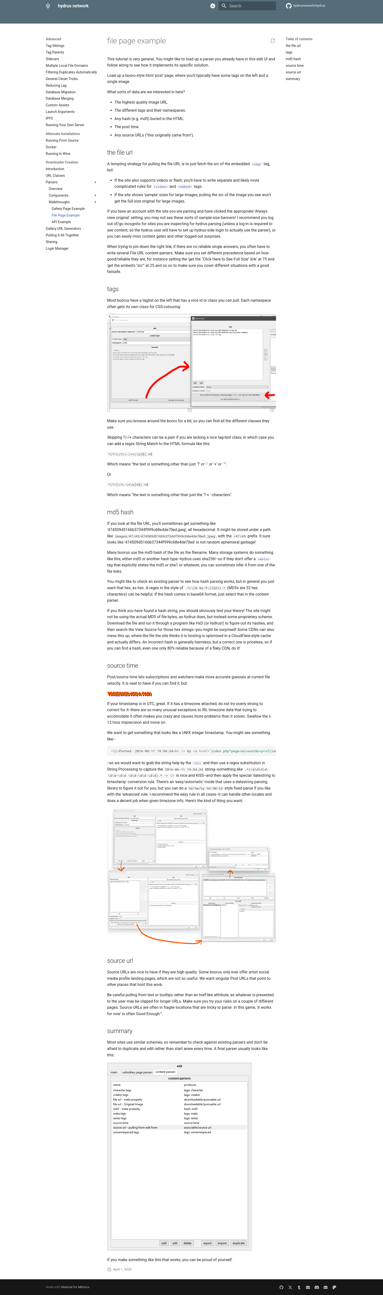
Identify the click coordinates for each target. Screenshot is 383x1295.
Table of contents (299, 39)
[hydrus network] (48, 6)
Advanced (97, 18)
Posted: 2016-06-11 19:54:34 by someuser (193, 751)
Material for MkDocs (75, 1287)
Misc (126, 18)
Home (50, 18)
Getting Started (72, 18)
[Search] (247, 5)
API (113, 18)
